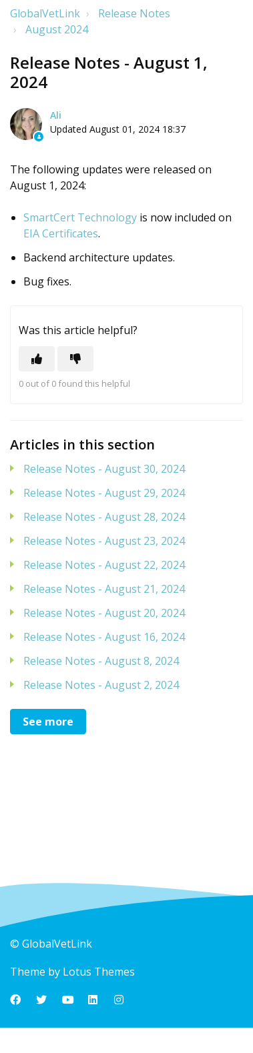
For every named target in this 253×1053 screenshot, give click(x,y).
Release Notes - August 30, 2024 (104, 468)
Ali (55, 115)
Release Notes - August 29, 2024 (104, 492)
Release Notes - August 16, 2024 (104, 637)
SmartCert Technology (80, 217)
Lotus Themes (99, 971)
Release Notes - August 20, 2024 (104, 613)
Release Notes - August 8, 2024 (101, 661)
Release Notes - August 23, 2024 (104, 541)
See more (48, 721)
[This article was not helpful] (75, 358)
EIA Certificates (60, 233)
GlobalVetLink (45, 13)
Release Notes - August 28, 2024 (104, 516)
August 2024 (56, 29)
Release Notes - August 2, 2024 (101, 685)
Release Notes (134, 13)
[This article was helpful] (37, 358)
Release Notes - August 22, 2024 (104, 565)
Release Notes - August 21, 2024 (104, 589)
